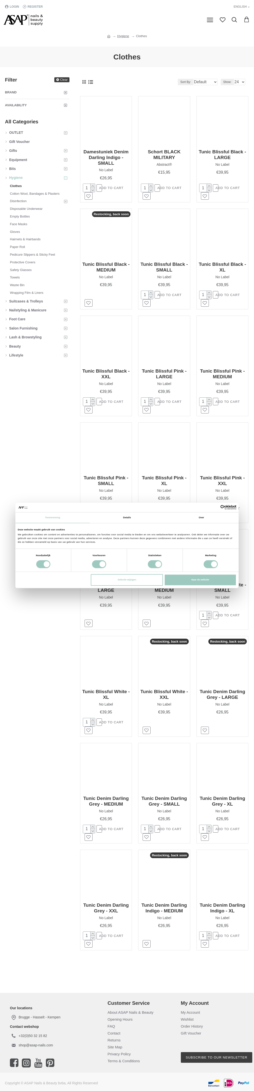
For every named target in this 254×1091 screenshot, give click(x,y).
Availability (16, 105)
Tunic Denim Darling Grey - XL (222, 808)
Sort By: (172, 82)
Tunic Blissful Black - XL (222, 268)
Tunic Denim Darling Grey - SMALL (164, 808)
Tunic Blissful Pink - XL (164, 484)
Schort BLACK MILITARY (164, 154)
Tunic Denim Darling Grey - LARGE (222, 700)
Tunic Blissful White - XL (106, 700)
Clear (64, 80)
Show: (227, 82)
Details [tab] (127, 517)
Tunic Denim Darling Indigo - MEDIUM (164, 916)
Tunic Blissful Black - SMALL (164, 268)
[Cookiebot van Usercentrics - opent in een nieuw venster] (214, 507)
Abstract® (164, 164)
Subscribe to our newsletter (216, 1057)
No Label (106, 170)
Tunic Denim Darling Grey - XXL (106, 916)
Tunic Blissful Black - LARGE (222, 154)
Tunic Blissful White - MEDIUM (164, 592)
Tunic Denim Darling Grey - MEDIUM (106, 808)
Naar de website (200, 580)
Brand (11, 92)
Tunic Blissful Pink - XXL (222, 484)
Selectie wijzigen (127, 580)
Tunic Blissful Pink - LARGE (164, 376)
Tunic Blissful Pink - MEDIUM (222, 376)
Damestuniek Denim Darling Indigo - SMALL (106, 157)
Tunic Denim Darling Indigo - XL (222, 916)
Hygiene (123, 36)
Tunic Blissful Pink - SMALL (106, 484)
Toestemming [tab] (52, 517)
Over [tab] (201, 517)
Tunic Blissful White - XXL (164, 700)
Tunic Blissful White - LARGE (106, 592)
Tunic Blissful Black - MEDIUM (106, 268)
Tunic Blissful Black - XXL (106, 376)
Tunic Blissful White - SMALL (222, 592)
